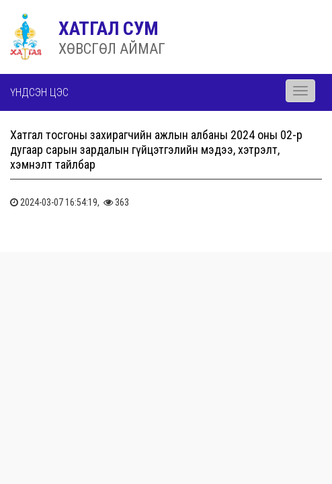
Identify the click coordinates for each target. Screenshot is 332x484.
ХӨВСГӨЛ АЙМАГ (111, 48)
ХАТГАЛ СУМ (108, 28)
